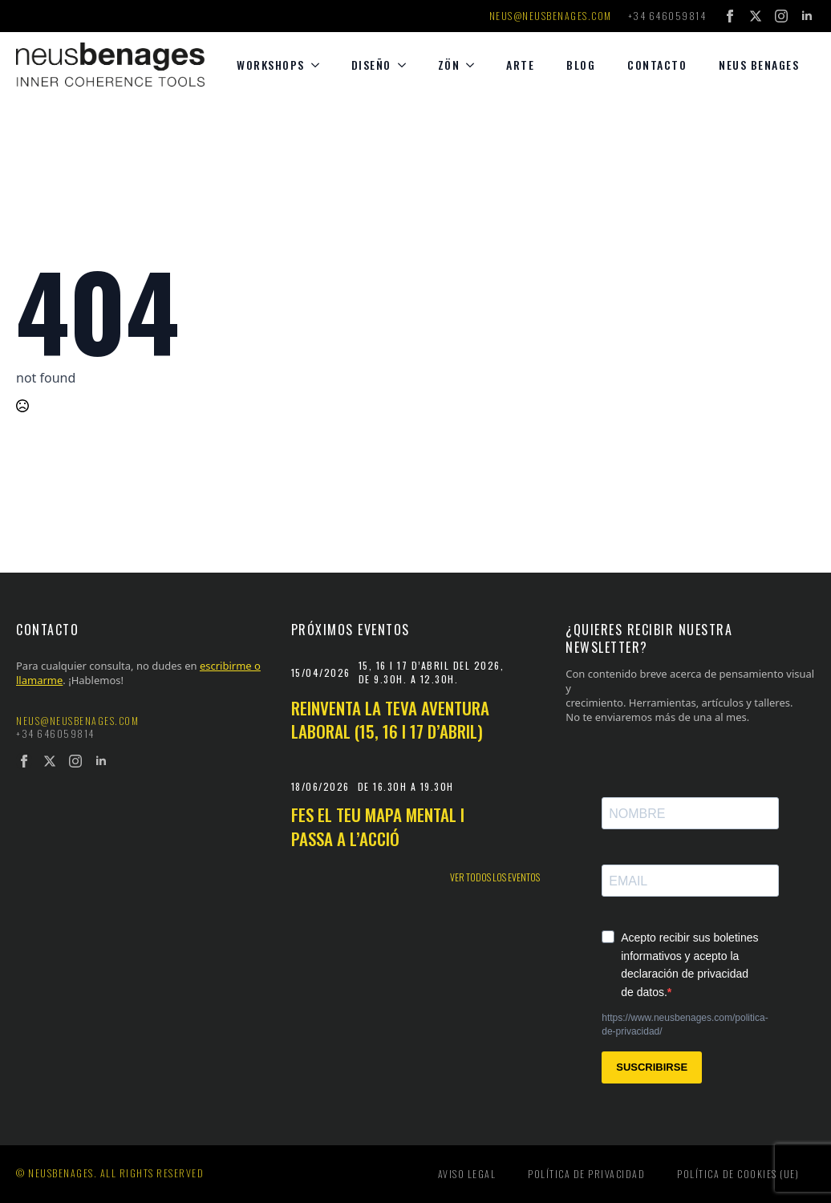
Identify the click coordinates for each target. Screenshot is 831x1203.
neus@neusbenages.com (550, 16)
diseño (371, 64)
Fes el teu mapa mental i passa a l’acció (377, 826)
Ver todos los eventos (495, 877)
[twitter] (756, 16)
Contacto (657, 64)
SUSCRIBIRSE (651, 1067)
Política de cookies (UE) (738, 1174)
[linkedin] (807, 16)
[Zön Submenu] (475, 65)
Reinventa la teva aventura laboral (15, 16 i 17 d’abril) (390, 719)
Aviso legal (467, 1174)
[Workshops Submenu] (320, 65)
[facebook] (730, 16)
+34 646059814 (667, 16)
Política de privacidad (586, 1174)
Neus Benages (759, 64)
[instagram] (781, 16)
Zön (449, 64)
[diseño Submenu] (406, 65)
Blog (580, 64)
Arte (520, 64)
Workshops (271, 64)
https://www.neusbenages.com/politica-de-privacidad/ (685, 1024)
